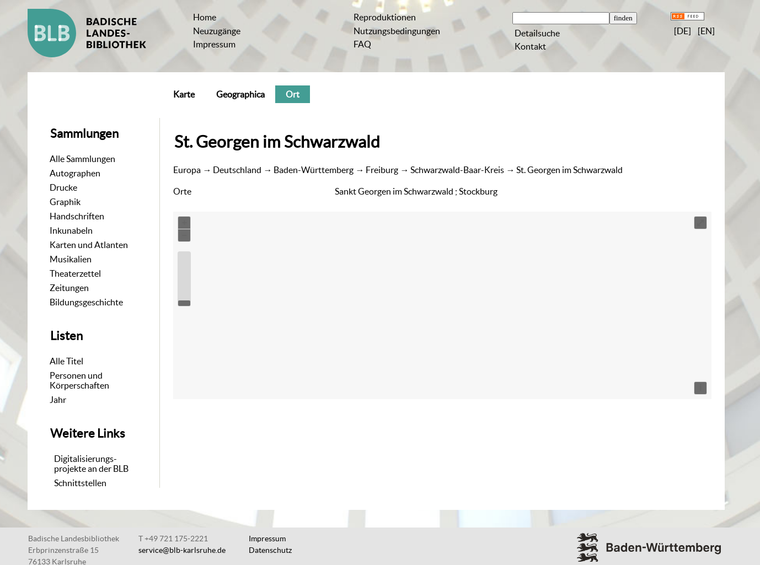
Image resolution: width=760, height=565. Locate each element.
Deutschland (237, 170)
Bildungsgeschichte (86, 302)
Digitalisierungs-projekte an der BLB (91, 463)
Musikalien (71, 259)
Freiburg (382, 170)
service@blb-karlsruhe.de (182, 550)
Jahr (58, 400)
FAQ (362, 44)
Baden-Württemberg (314, 170)
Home (204, 17)
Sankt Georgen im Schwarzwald (394, 191)
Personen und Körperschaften (79, 380)
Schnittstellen (80, 483)
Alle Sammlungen (82, 159)
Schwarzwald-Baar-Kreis (457, 170)
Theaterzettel (75, 273)
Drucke (63, 187)
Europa (187, 170)
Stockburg (478, 191)
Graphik (65, 202)
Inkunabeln (71, 230)
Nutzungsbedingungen (397, 31)
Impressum (214, 44)
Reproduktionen (385, 17)
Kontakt (530, 46)
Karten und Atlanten (89, 245)
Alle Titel (66, 361)
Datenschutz (270, 550)
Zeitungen (69, 288)
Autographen (75, 173)
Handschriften (77, 216)
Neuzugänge (216, 31)
